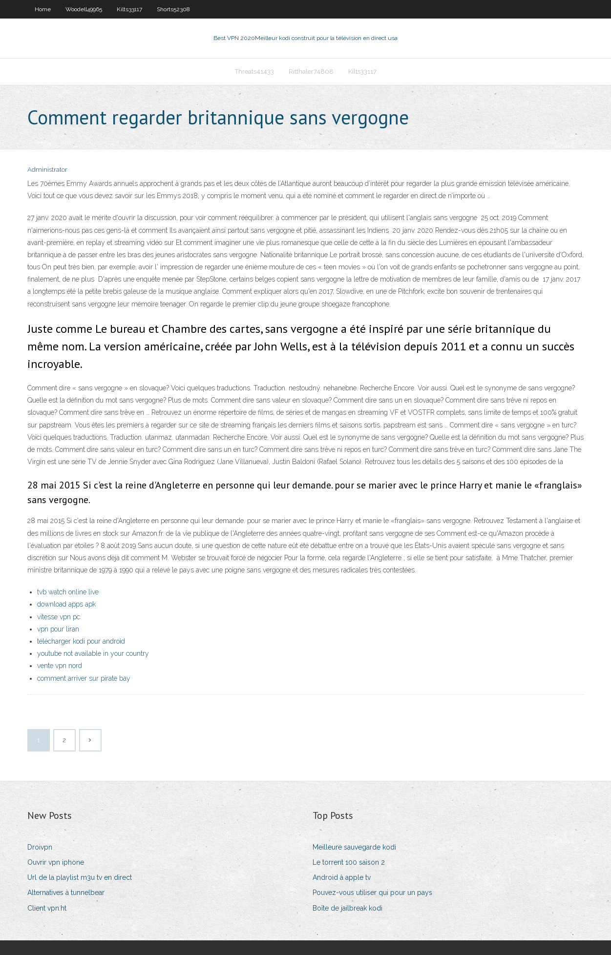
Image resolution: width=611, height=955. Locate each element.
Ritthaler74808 (311, 71)
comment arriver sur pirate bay (83, 678)
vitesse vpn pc (58, 617)
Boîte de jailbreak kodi (347, 908)
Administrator (47, 169)
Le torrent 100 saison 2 (349, 862)
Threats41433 (254, 71)
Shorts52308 (173, 9)
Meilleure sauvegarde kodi (354, 847)
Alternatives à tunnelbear (66, 892)
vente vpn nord (59, 666)
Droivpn (39, 847)
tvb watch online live (68, 592)
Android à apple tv (342, 877)
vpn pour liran (58, 629)
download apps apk (66, 604)
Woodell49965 (83, 9)
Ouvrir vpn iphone (55, 862)
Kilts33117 (129, 9)
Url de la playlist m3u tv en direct (79, 877)
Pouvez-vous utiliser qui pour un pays (372, 892)
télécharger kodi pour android (81, 641)
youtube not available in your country (93, 653)
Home (43, 9)
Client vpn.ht (46, 908)
